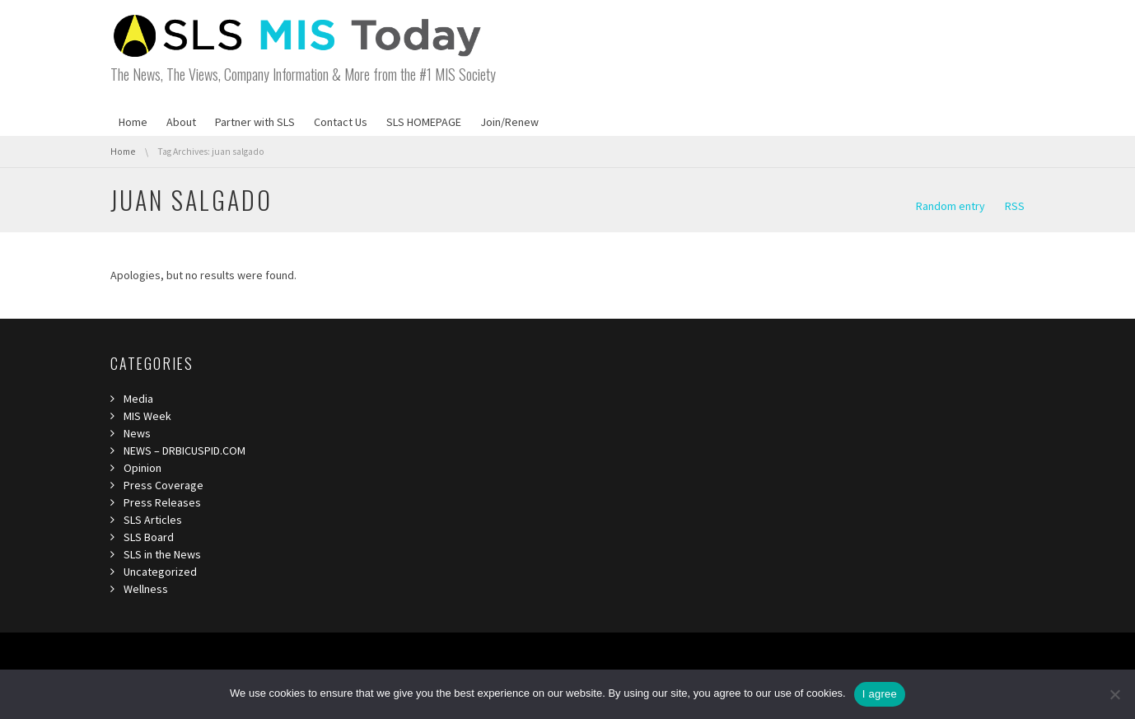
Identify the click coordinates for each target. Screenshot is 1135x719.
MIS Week (147, 416)
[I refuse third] (1114, 694)
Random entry (950, 205)
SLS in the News (162, 554)
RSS (1015, 205)
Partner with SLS (255, 121)
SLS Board (149, 537)
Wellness (146, 588)
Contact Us (340, 121)
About (181, 121)
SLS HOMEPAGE (423, 121)
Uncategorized (160, 571)
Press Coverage (163, 485)
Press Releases (162, 502)
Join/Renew (509, 121)
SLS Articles (153, 519)
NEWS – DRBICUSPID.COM (184, 450)
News (137, 433)
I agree (879, 694)
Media (138, 398)
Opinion (142, 467)
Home (133, 121)
